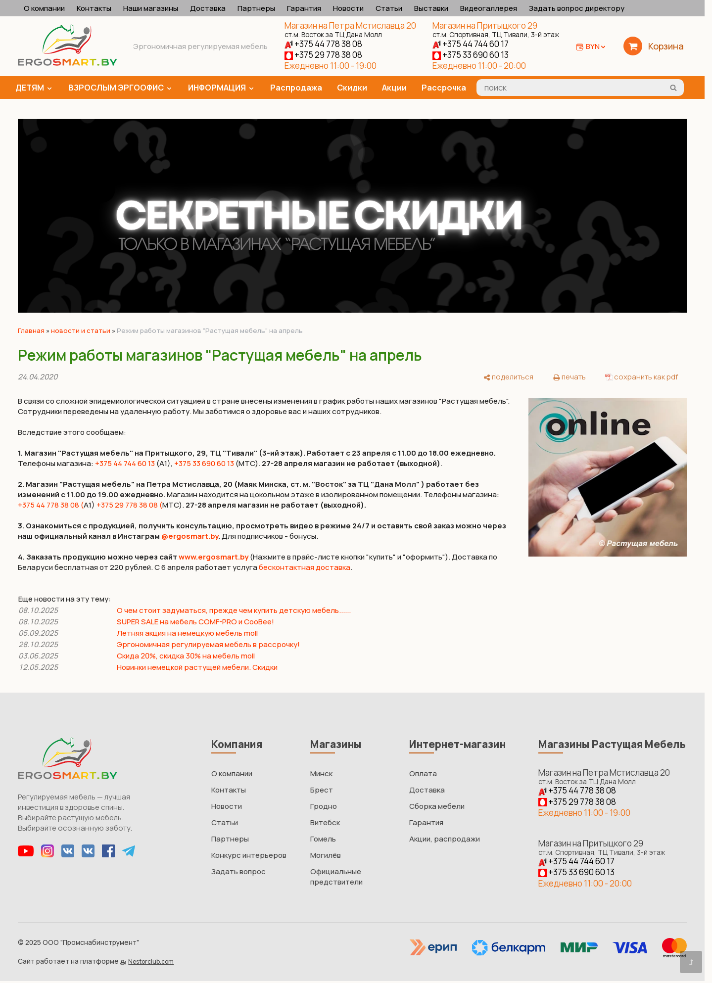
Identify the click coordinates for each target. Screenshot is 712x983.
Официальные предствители (336, 876)
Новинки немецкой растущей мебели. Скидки (197, 667)
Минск (321, 773)
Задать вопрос (238, 871)
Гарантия (304, 8)
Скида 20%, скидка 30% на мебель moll (186, 656)
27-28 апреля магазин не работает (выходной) (275, 505)
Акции (394, 87)
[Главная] (67, 63)
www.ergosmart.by (213, 557)
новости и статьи (80, 330)
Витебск (325, 822)
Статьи (389, 8)
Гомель (323, 839)
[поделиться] (508, 376)
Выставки (431, 8)
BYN (596, 46)
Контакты (94, 8)
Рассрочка (444, 87)
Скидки (352, 87)
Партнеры (256, 8)
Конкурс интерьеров (248, 855)
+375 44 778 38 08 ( (51, 505)
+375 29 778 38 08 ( (129, 505)
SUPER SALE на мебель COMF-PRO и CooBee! (195, 621)
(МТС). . (339, 463)
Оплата (423, 773)
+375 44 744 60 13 (125, 463)
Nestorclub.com (151, 961)
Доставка (208, 8)
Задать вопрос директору (576, 8)
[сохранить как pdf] (641, 376)
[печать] (569, 376)
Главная (31, 330)
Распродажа (296, 87)
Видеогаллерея (488, 8)
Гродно (323, 806)
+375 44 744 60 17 (470, 43)
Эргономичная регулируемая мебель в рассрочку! (208, 644)
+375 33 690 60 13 (470, 54)
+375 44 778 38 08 (323, 43)
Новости (348, 8)
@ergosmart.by (189, 536)
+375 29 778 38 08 (323, 54)
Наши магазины (150, 8)
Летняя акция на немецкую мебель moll (187, 633)
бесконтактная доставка (304, 567)
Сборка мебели (437, 806)
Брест (321, 790)
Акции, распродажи (444, 839)
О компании (44, 8)
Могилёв (325, 855)
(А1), (164, 463)
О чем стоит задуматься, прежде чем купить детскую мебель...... (234, 610)
